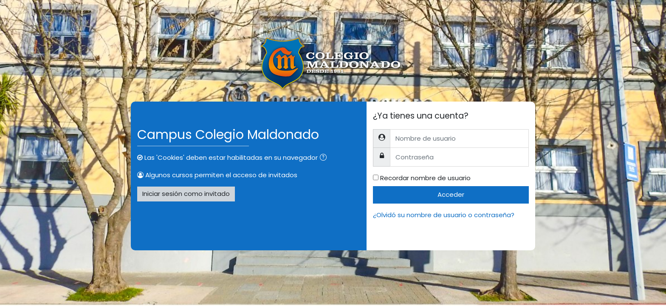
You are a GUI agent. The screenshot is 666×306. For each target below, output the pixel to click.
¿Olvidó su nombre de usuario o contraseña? (443, 214)
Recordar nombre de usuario (425, 177)
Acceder (450, 194)
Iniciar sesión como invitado (186, 193)
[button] (324, 158)
